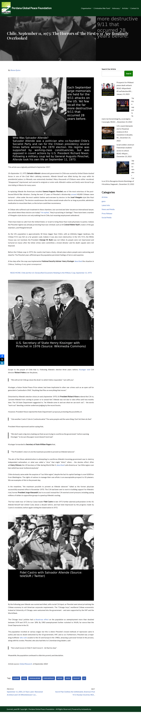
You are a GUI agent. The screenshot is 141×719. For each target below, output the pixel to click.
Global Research (25, 670)
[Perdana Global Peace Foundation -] (27, 8)
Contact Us (134, 8)
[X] (2, 359)
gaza (103, 201)
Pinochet (77, 685)
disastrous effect (42, 625)
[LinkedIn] (2, 363)
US (84, 685)
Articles (105, 197)
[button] (91, 8)
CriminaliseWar (34, 685)
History (60, 685)
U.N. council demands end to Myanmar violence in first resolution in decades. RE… (125, 130)
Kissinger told (84, 372)
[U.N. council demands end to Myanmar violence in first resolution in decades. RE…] (108, 137)
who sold (23, 644)
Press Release (107, 214)
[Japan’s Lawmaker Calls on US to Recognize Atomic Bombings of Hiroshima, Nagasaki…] (123, 173)
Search (129, 74)
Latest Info (106, 206)
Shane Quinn (15, 70)
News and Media (108, 210)
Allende (16, 685)
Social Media (107, 218)
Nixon (68, 685)
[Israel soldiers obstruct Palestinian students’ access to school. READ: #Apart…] (108, 156)
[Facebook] (2, 356)
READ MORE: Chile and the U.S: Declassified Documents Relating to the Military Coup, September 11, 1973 (51, 275)
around (74, 195)
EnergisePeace (49, 685)
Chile (24, 685)
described (78, 264)
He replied (45, 214)
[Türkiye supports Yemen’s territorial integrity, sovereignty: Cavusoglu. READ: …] (123, 111)
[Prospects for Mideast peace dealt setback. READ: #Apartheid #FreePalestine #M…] (108, 95)
